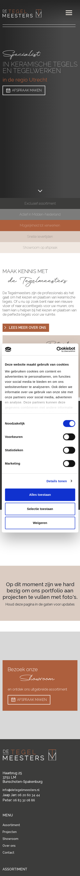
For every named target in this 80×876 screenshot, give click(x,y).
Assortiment (11, 825)
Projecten (10, 832)
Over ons (9, 845)
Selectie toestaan (40, 509)
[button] (68, 12)
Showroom (10, 838)
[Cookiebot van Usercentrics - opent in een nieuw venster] (57, 349)
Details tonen (57, 481)
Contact (8, 852)
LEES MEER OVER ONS (24, 328)
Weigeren (40, 523)
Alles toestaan (40, 494)
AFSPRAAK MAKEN (24, 90)
